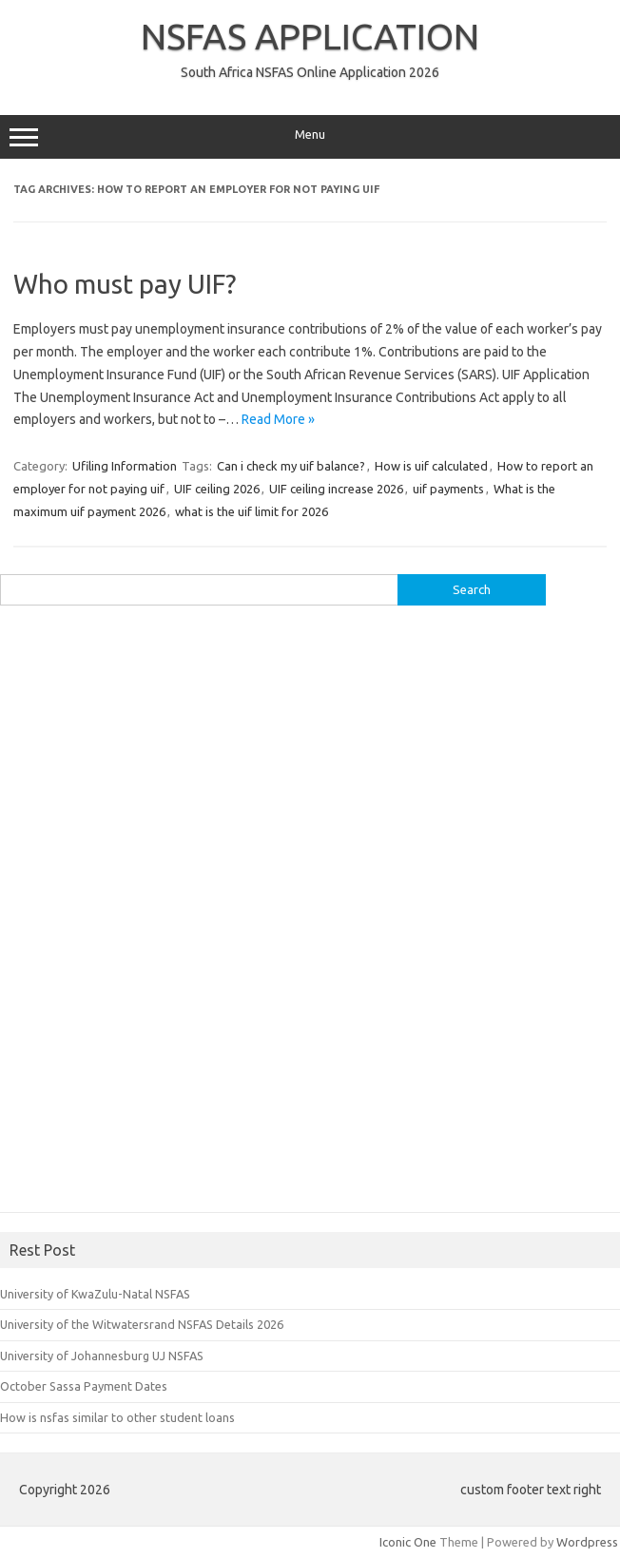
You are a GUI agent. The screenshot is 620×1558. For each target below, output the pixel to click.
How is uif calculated (431, 465)
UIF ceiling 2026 (217, 488)
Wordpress (587, 1541)
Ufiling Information (124, 465)
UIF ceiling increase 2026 (336, 488)
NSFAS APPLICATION (310, 36)
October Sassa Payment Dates (83, 1386)
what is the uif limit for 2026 (251, 511)
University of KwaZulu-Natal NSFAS (95, 1293)
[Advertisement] (142, 915)
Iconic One (407, 1541)
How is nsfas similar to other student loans (117, 1417)
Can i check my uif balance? (291, 465)
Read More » (278, 419)
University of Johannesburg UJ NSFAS (101, 1355)
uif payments (448, 488)
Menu (310, 136)
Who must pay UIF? (124, 283)
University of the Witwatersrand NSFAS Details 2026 (141, 1324)
